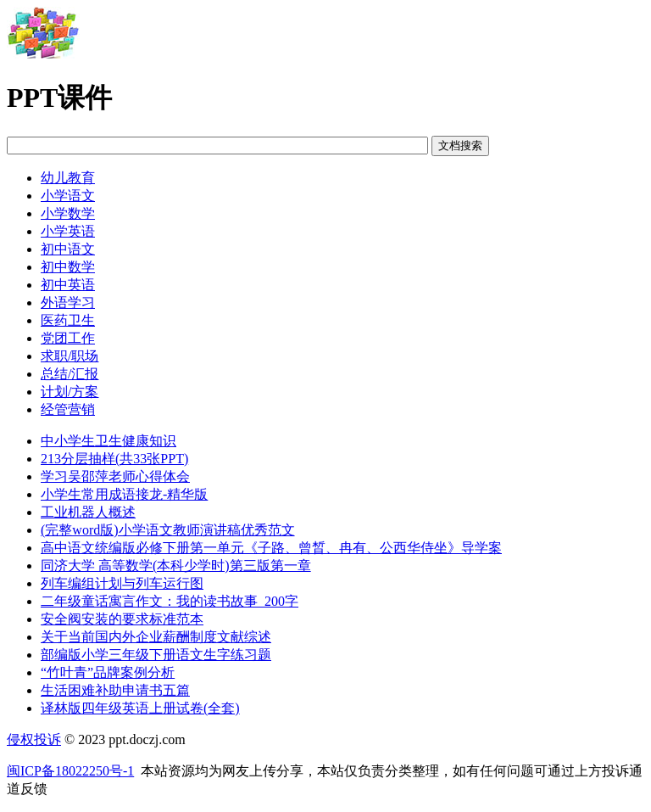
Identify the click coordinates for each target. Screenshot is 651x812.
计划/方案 (69, 391)
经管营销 (68, 409)
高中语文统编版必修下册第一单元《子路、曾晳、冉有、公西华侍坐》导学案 (271, 547)
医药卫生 (68, 320)
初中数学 (68, 267)
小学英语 (68, 231)
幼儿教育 (68, 178)
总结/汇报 (69, 374)
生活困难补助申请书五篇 (115, 690)
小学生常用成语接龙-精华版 (124, 494)
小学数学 (68, 213)
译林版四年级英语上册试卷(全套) (140, 708)
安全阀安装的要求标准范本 (122, 619)
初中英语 (68, 284)
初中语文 (68, 249)
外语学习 (68, 302)
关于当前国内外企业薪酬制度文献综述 (156, 637)
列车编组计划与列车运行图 (122, 583)
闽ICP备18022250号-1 (70, 771)
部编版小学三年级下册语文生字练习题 (156, 654)
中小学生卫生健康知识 (108, 441)
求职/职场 (69, 356)
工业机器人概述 (88, 512)
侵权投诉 (34, 739)
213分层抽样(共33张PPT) (114, 458)
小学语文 (68, 195)
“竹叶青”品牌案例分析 (108, 672)
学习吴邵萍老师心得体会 (115, 476)
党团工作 (68, 338)
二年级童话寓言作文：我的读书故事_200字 (169, 601)
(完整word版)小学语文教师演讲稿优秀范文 (168, 530)
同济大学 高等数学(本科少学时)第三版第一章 (176, 565)
